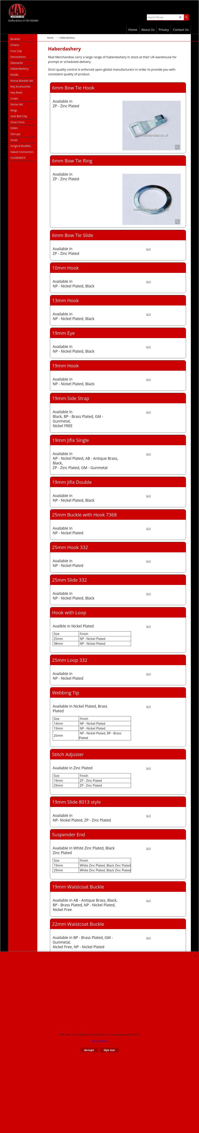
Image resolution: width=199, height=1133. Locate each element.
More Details (100, 1041)
